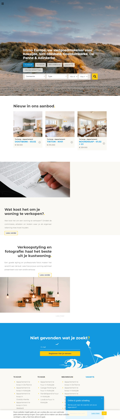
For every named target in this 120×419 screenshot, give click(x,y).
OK (104, 413)
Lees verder (81, 197)
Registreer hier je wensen (60, 290)
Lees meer (60, 252)
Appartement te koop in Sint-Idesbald (23, 342)
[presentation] (39, 124)
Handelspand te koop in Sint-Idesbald (71, 356)
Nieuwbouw (55, 65)
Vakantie (69, 65)
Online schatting (33, 70)
